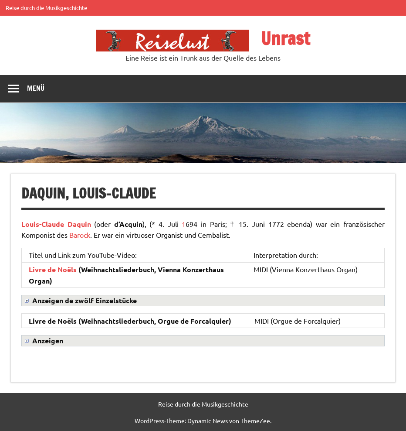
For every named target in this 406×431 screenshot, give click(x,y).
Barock (79, 234)
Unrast (285, 38)
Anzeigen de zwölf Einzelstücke (84, 300)
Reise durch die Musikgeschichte (46, 7)
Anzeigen (47, 340)
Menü (35, 88)
